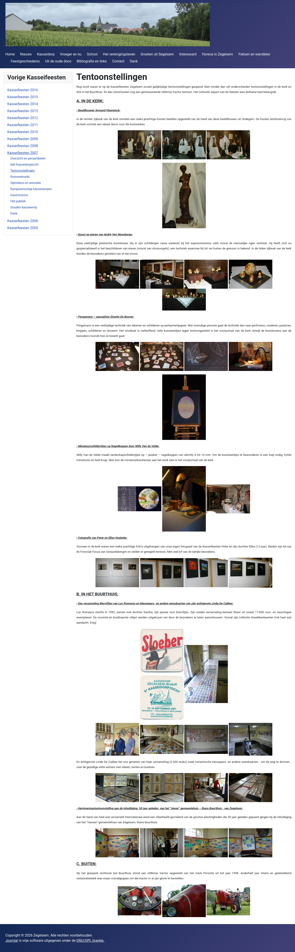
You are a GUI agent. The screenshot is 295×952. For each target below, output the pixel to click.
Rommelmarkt (20, 176)
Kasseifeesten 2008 (22, 146)
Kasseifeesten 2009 (22, 139)
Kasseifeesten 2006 (22, 221)
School (92, 54)
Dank (134, 61)
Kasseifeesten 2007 (22, 153)
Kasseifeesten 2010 (22, 132)
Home (10, 54)
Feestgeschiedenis (25, 61)
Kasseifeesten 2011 (22, 125)
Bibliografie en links (92, 61)
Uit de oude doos (58, 61)
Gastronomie (19, 195)
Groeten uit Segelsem (157, 54)
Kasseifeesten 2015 (22, 97)
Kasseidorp (46, 54)
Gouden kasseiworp (23, 207)
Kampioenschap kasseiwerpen (31, 189)
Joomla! (11, 940)
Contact (118, 61)
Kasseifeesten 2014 (22, 104)
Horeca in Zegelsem (217, 54)
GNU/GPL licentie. (90, 940)
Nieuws (26, 54)
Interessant (188, 54)
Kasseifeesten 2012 (22, 118)
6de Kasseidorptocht (24, 164)
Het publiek (18, 201)
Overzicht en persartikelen (28, 158)
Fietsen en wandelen (254, 54)
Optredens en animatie (25, 183)
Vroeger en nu (71, 54)
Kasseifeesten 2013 (22, 111)
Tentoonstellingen (22, 170)
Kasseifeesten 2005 (22, 228)
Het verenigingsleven (119, 54)
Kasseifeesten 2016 (22, 90)
